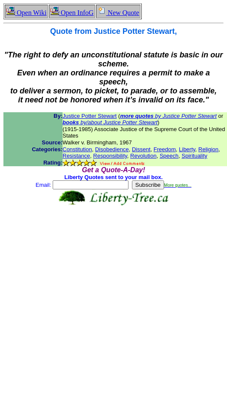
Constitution (77, 149)
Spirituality (194, 156)
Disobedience (112, 149)
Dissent (141, 149)
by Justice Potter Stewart (168, 116)
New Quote (118, 12)
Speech (169, 156)
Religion (208, 149)
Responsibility (110, 156)
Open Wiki (26, 12)
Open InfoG (72, 12)
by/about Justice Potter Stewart (110, 122)
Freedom (165, 149)
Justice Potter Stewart (89, 116)
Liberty (187, 149)
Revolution (143, 156)
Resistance (76, 156)
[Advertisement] (111, 300)
